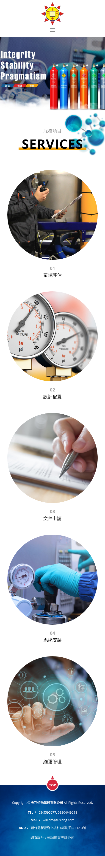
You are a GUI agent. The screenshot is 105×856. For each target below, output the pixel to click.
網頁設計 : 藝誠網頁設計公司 (52, 837)
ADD (22, 828)
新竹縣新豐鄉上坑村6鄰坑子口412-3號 (58, 828)
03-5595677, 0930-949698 (58, 812)
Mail (34, 820)
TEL (30, 812)
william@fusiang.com (59, 820)
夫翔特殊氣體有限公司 (52, 13)
